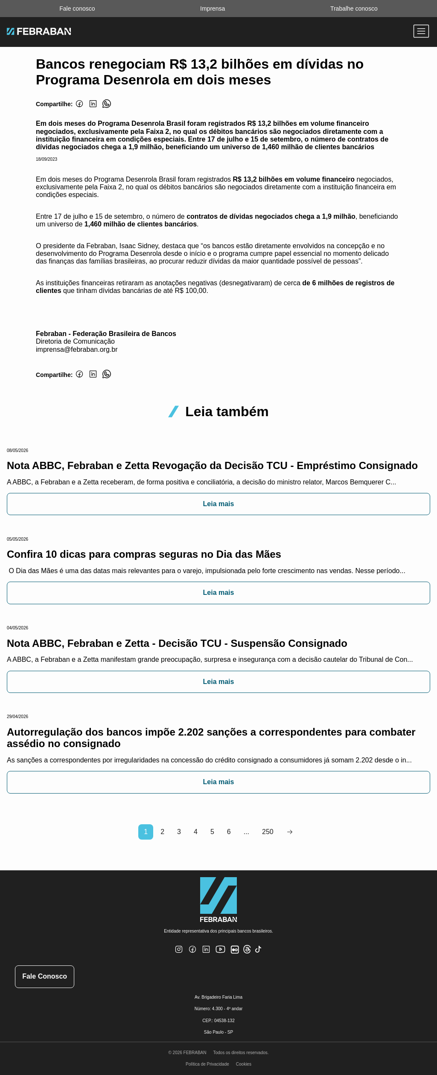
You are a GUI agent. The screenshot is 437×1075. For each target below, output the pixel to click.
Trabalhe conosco (354, 8)
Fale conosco (77, 8)
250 (268, 831)
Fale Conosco (44, 976)
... (246, 831)
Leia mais (218, 503)
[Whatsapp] (107, 108)
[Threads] (247, 952)
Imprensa (212, 8)
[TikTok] (258, 954)
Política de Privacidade (207, 1064)
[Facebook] (79, 108)
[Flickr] (236, 954)
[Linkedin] (93, 108)
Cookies (243, 1064)
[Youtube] (221, 956)
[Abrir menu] (421, 32)
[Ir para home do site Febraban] (39, 32)
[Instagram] (179, 954)
